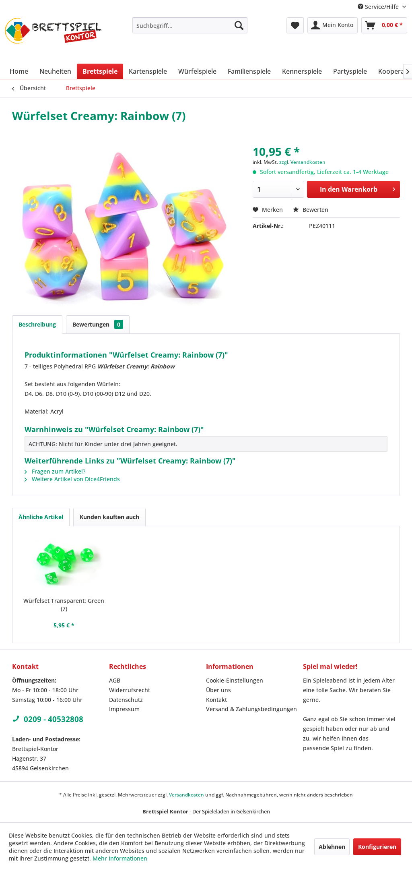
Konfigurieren (377, 846)
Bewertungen (97, 324)
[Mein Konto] (332, 25)
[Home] (19, 71)
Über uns (218, 690)
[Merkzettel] (295, 25)
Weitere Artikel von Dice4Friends (72, 479)
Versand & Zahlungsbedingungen (251, 709)
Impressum (124, 709)
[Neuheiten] (55, 71)
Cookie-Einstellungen (234, 680)
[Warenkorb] (384, 25)
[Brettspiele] (100, 71)
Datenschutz (126, 699)
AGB (114, 680)
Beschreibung (37, 324)
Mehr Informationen (120, 858)
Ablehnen (332, 846)
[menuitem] (190, 25)
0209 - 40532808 (47, 719)
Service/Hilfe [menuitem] (379, 6)
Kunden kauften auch (109, 517)
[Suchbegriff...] (190, 25)
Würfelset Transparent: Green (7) (63, 604)
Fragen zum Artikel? (55, 471)
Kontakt (216, 699)
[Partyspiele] (350, 71)
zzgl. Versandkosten (302, 162)
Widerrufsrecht (129, 690)
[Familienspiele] (249, 71)
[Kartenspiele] (148, 71)
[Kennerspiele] (302, 71)
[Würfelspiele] (197, 71)
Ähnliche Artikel (41, 517)
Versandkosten (186, 794)
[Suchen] (239, 25)
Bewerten (310, 209)
